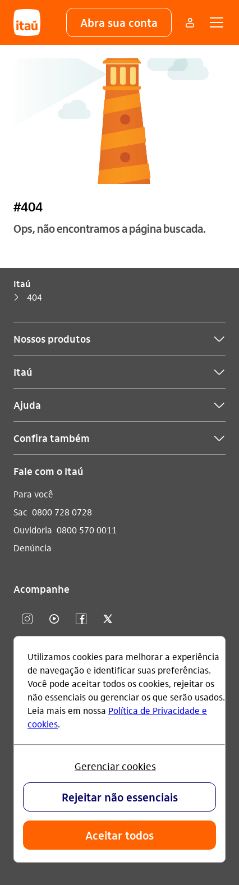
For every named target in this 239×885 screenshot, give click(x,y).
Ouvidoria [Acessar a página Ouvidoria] (32, 530)
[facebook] (80, 619)
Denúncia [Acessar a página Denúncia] (32, 548)
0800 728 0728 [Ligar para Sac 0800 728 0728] (62, 512)
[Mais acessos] (189, 22)
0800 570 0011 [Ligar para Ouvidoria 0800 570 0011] (87, 530)
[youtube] (53, 619)
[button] (119, 22)
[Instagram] (26, 619)
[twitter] (107, 619)
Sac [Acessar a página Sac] (20, 512)
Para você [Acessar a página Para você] (33, 494)
